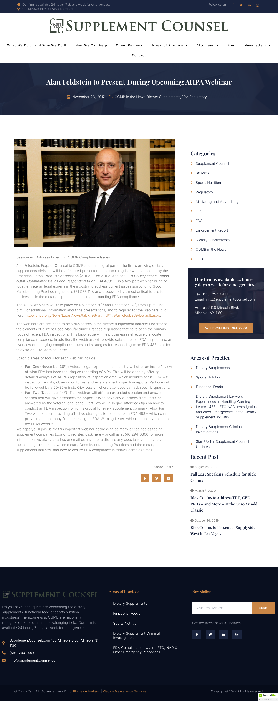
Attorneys (208, 45)
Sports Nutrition (125, 623)
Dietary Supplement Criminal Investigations (136, 635)
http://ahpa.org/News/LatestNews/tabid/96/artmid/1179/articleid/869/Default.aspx (93, 315)
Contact (139, 55)
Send (263, 607)
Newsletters (257, 45)
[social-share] (145, 478)
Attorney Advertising (86, 691)
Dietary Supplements (130, 603)
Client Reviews (129, 45)
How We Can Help (91, 45)
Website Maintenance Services (124, 691)
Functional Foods (126, 613)
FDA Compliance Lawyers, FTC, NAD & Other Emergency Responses (145, 649)
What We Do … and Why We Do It (37, 45)
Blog (232, 45)
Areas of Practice (170, 45)
